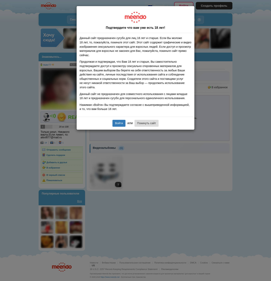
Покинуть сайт (146, 123)
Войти (119, 123)
